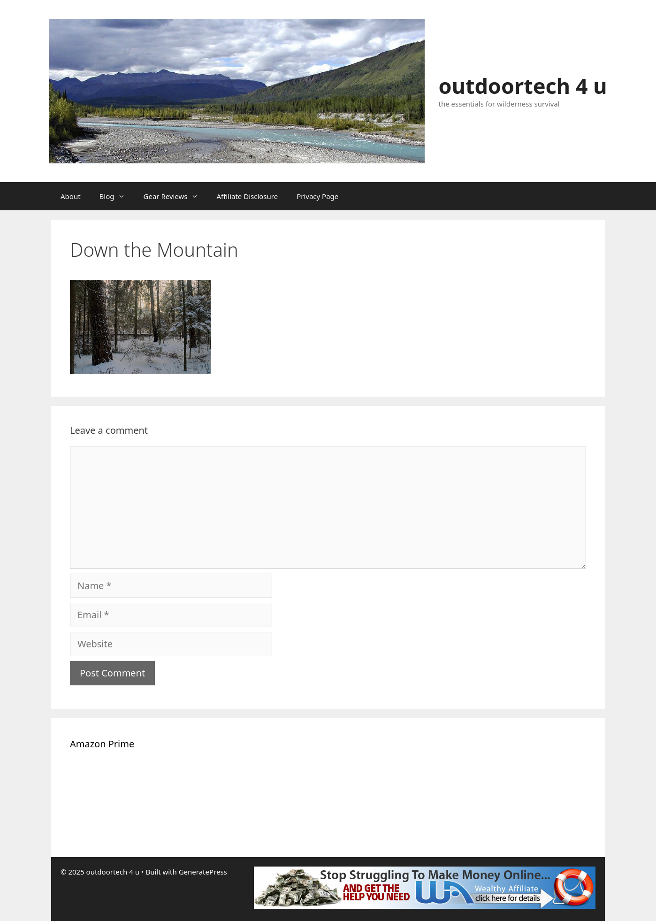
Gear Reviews (175, 196)
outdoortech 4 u (523, 85)
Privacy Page (317, 196)
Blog (116, 196)
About (71, 196)
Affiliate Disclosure (247, 196)
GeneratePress (203, 871)
